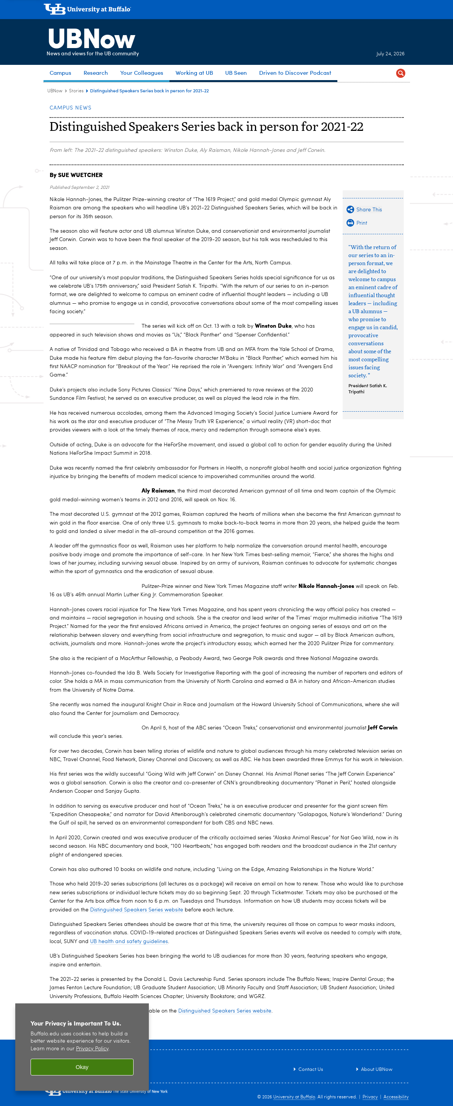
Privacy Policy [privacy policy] (92, 1049)
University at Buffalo (294, 1097)
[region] (82, 1047)
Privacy (370, 1097)
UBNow (87, 36)
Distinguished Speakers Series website (136, 910)
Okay (82, 1067)
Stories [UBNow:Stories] (76, 91)
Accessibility (396, 1097)
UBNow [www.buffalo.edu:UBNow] (55, 91)
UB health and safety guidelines (129, 941)
